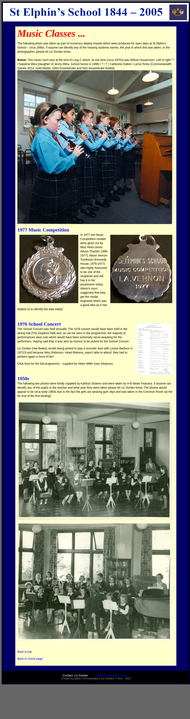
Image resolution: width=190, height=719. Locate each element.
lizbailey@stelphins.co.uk (108, 675)
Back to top (24, 651)
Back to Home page (30, 658)
